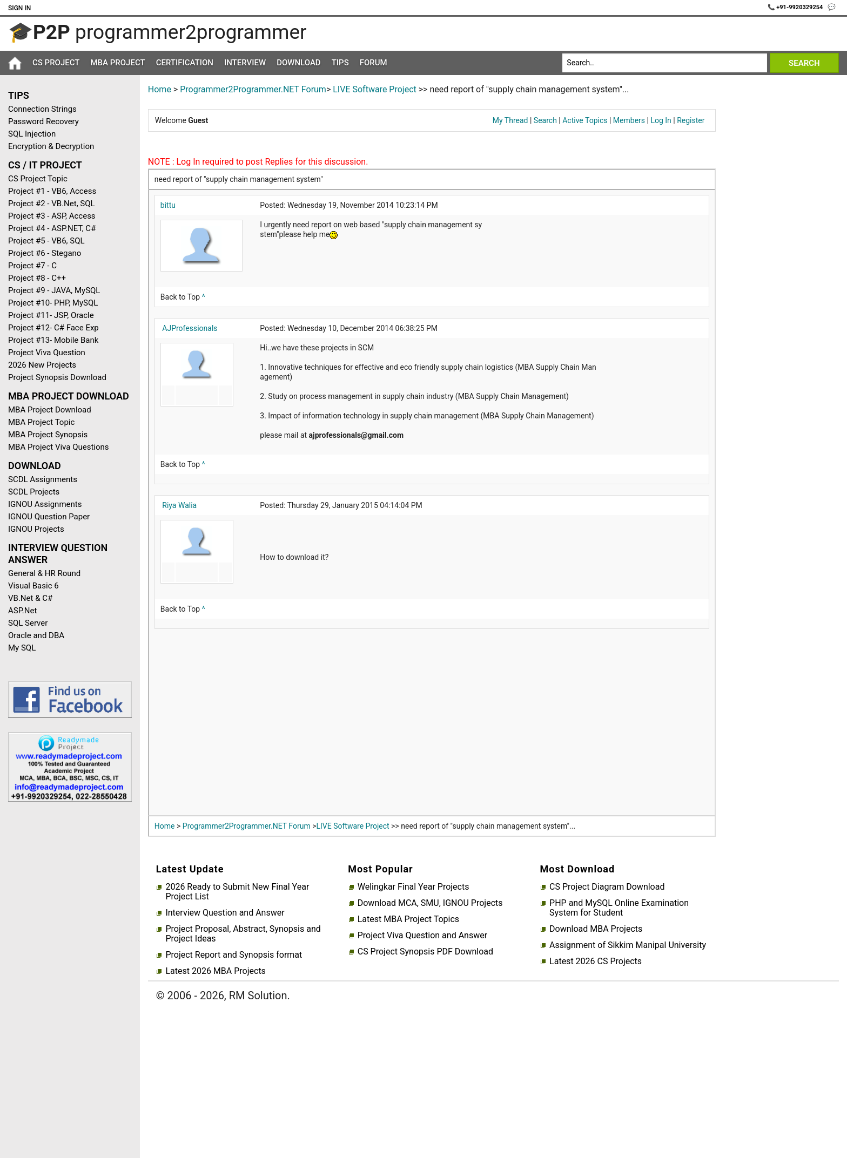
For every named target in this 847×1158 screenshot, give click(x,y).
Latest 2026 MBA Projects (215, 971)
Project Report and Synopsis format (233, 955)
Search (545, 120)
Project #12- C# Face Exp (53, 328)
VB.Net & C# (30, 598)
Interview (245, 62)
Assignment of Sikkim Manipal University (627, 945)
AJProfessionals (189, 328)
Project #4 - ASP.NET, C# (52, 228)
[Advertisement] (66, 983)
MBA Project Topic (41, 422)
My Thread (510, 120)
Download (299, 62)
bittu (168, 205)
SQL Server (28, 623)
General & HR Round (44, 573)
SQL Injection (32, 134)
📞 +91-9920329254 (796, 7)
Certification (184, 62)
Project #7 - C (32, 265)
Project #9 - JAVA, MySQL (54, 290)
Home (159, 89)
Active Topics (584, 120)
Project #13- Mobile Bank (53, 340)
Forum (373, 62)
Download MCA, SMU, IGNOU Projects (430, 903)
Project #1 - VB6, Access (52, 191)
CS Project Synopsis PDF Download (425, 952)
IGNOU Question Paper (49, 517)
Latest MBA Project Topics (408, 919)
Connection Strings (42, 109)
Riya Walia (179, 505)
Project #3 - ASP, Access (52, 216)
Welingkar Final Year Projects (413, 887)
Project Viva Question (46, 352)
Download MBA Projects (595, 929)
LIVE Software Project (374, 89)
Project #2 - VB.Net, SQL (51, 203)
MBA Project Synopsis (48, 434)
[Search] (665, 63)
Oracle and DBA (36, 635)
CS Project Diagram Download (606, 887)
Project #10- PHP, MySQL (53, 303)
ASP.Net (22, 610)
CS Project (55, 62)
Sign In (19, 8)
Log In (660, 120)
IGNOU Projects (36, 529)
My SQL (22, 648)
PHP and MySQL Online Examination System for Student (619, 908)
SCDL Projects (33, 492)
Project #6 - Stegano (44, 253)
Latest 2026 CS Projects (595, 961)
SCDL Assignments (42, 479)
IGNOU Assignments (45, 504)
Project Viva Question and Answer (422, 935)
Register (690, 120)
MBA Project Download (49, 410)
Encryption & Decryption (51, 146)
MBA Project (117, 62)
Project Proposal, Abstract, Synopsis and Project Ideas (242, 934)
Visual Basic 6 (33, 586)
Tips (340, 62)
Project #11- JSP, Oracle (51, 315)
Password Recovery (43, 121)
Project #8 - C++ (37, 278)
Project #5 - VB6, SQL (46, 241)
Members (629, 120)
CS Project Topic (38, 179)
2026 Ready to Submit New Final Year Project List (237, 892)
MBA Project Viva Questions (58, 447)
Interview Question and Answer (224, 913)
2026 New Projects (42, 365)
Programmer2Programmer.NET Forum (253, 89)
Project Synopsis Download (57, 377)
